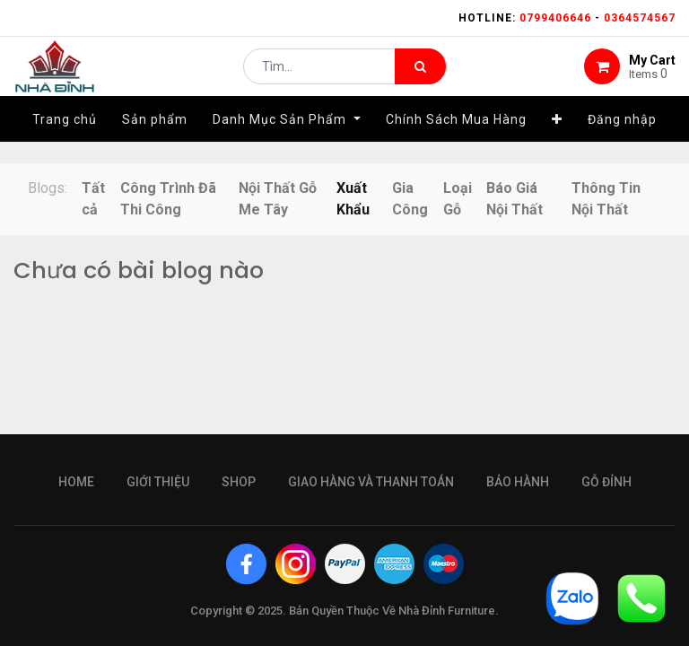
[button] (557, 140)
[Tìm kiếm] (420, 77)
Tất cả (93, 198)
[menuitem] (65, 140)
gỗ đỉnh (606, 482)
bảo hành (517, 482)
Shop (239, 482)
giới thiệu (157, 482)
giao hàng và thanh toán (371, 482)
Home (76, 482)
